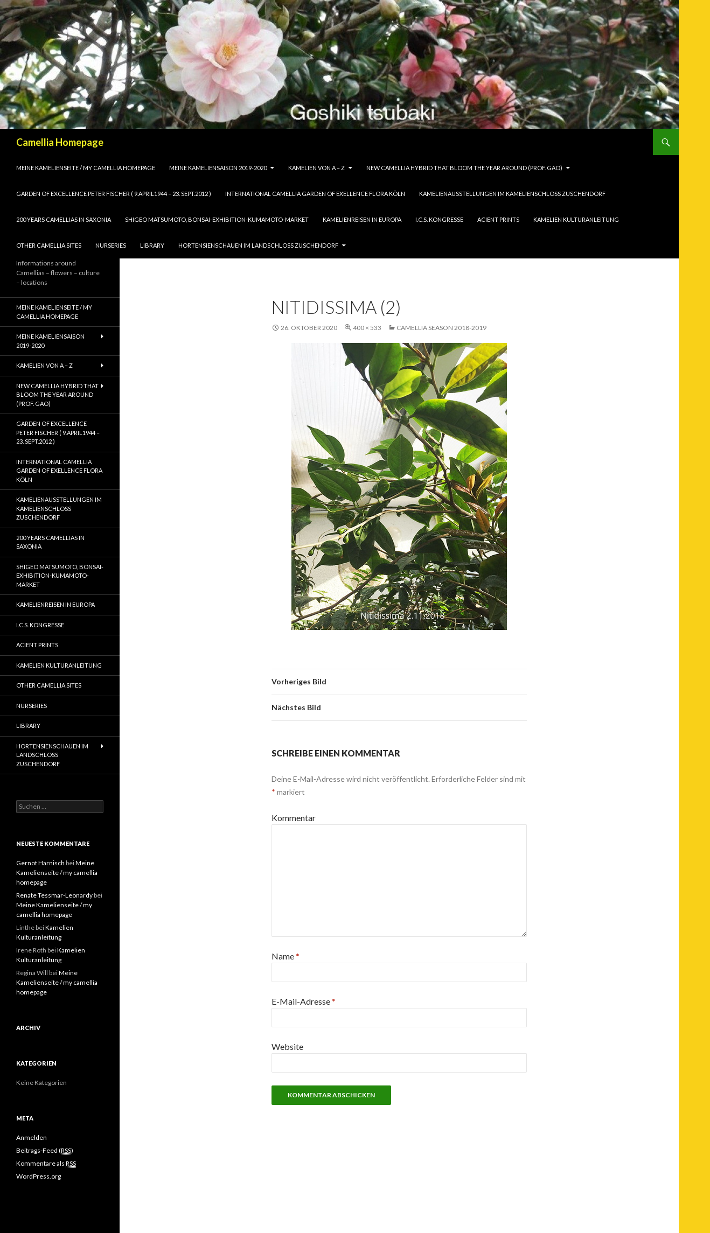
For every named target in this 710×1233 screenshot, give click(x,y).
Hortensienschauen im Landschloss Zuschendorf (258, 245)
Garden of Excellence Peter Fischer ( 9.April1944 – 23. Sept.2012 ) (113, 193)
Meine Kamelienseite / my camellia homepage (85, 167)
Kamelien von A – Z (316, 167)
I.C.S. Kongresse (439, 219)
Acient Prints (498, 219)
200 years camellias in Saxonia (63, 219)
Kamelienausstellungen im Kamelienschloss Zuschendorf (512, 193)
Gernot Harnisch (40, 863)
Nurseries (110, 245)
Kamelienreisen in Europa (362, 219)
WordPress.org (38, 1176)
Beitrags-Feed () (44, 1150)
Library (152, 245)
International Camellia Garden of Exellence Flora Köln (315, 193)
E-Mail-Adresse (304, 1001)
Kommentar (294, 817)
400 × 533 (367, 328)
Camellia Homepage (59, 142)
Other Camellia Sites (48, 245)
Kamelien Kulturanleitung (576, 219)
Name (286, 956)
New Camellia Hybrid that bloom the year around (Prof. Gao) (464, 167)
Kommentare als (46, 1163)
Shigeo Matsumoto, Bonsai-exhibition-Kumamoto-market (217, 219)
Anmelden (31, 1137)
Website (287, 1046)
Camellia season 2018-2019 (441, 328)
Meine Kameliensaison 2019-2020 (218, 167)
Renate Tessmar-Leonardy (54, 895)
